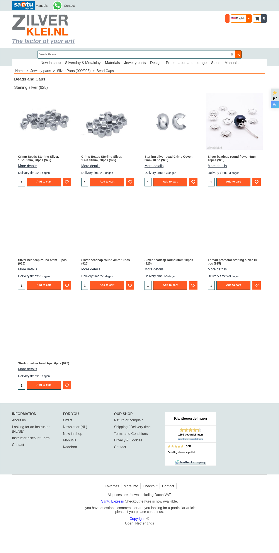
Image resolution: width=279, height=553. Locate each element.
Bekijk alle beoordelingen (190, 439)
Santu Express (113, 501)
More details (27, 166)
